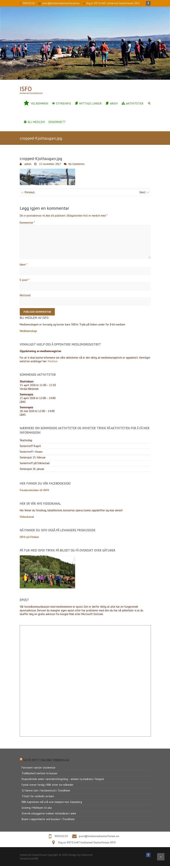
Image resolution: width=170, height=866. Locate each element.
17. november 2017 (49, 164)
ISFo (26, 89)
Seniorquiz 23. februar (33, 457)
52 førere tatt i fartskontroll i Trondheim (46, 790)
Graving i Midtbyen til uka (37, 807)
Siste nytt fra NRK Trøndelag (46, 760)
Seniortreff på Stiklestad (34, 463)
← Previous (28, 192)
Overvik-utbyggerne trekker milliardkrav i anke (49, 813)
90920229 (29, 3)
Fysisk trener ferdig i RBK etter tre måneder (47, 784)
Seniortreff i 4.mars (31, 451)
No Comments (76, 164)
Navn (23, 264)
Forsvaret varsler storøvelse (38, 767)
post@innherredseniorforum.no (61, 3)
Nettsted (25, 295)
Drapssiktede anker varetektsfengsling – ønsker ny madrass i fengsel (63, 779)
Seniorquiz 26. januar (32, 469)
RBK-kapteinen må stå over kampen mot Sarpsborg (52, 802)
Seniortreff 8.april (30, 446)
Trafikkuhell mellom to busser (39, 773)
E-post (24, 280)
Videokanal (27, 517)
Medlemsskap (28, 331)
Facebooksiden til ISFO (34, 490)
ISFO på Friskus (29, 537)
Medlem (52, 361)
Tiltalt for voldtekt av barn (38, 796)
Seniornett (57, 122)
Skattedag (26, 440)
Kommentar (27, 222)
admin (27, 164)
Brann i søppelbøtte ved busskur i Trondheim (48, 819)
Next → (144, 192)
